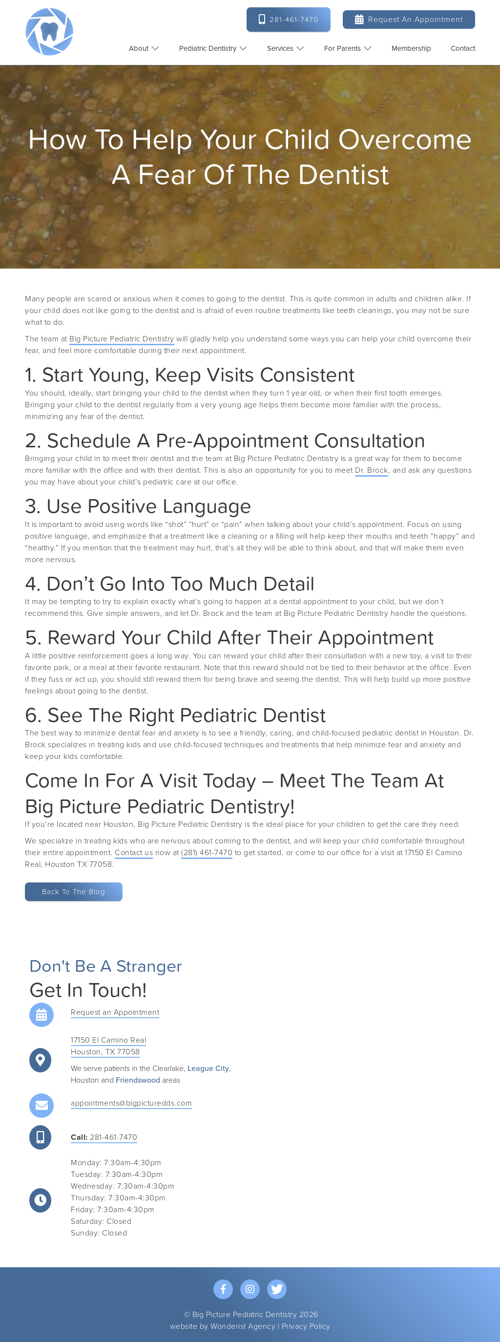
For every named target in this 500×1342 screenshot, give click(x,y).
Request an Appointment (409, 19)
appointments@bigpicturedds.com (131, 1103)
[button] (144, 48)
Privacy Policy (306, 1326)
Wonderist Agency (242, 1326)
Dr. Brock (371, 470)
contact (463, 48)
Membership (411, 48)
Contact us (134, 853)
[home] (49, 31)
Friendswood (138, 1080)
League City (208, 1068)
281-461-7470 (104, 1137)
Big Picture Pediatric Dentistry (121, 339)
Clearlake (168, 1068)
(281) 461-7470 (206, 853)
